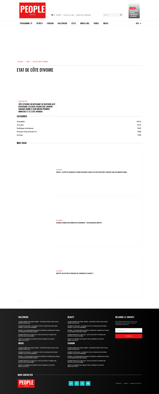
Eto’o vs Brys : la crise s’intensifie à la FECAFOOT (134, 13)
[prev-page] (18, 301)
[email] (128, 330)
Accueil (20, 61)
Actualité (23, 101)
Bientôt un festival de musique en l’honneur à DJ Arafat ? (75, 273)
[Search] (121, 15)
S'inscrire (128, 336)
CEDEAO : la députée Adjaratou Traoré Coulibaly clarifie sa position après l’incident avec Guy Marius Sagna (91, 172)
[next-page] (21, 301)
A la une (132, 8)
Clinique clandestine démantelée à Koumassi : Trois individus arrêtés (79, 223)
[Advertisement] (79, 41)
